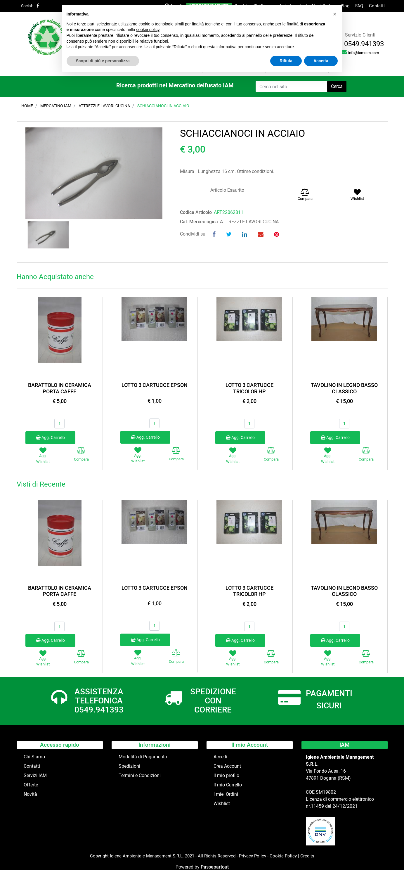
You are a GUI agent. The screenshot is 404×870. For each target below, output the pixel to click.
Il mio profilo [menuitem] (226, 775)
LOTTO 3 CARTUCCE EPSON (155, 385)
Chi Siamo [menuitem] (34, 757)
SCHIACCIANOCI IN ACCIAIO (163, 105)
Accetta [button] (320, 60)
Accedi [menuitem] (220, 757)
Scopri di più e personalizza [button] (103, 60)
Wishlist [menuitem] (222, 803)
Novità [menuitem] (30, 794)
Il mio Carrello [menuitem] (228, 785)
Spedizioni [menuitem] (129, 766)
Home (27, 105)
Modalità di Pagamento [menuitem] (143, 757)
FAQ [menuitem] (359, 5)
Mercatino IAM (55, 105)
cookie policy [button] (147, 29)
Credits (307, 856)
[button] (336, 86)
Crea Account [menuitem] (227, 766)
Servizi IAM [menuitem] (35, 775)
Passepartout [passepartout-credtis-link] (215, 867)
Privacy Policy (252, 856)
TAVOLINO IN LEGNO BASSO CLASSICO (344, 388)
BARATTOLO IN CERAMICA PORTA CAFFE (59, 388)
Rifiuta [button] (286, 60)
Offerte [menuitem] (31, 785)
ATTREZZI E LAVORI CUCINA (104, 105)
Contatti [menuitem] (377, 5)
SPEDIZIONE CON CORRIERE (213, 701)
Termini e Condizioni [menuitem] (140, 775)
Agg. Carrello (50, 437)
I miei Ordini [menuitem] (226, 794)
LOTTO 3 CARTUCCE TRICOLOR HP (249, 388)
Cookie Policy (283, 856)
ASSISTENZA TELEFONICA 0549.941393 (99, 701)
